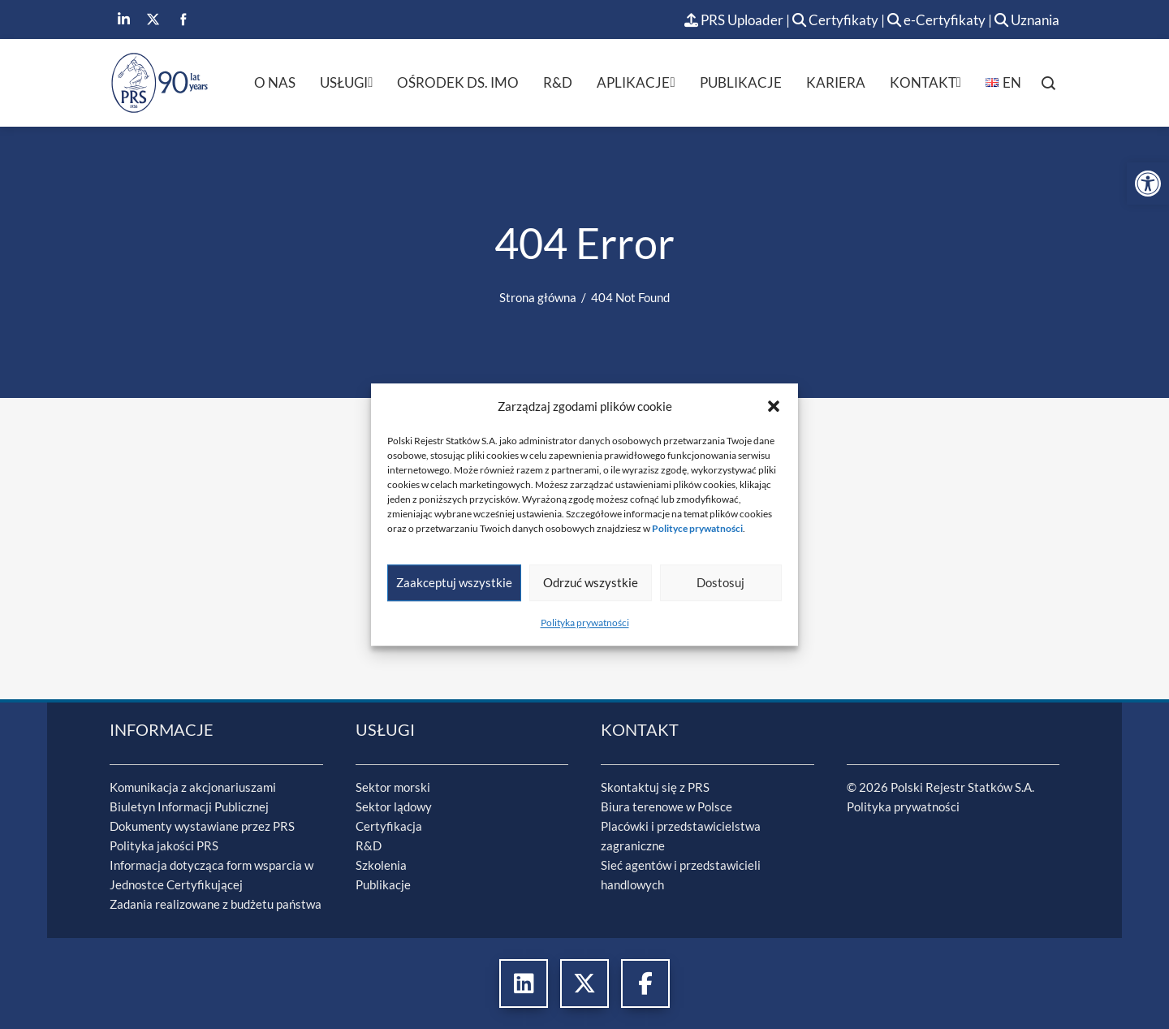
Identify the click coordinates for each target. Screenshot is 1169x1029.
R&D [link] (557, 82)
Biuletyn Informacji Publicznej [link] (189, 806)
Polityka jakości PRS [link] (164, 845)
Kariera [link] (835, 82)
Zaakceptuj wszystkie (454, 582)
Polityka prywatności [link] (585, 622)
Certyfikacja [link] (389, 826)
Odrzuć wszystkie (590, 582)
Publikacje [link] (741, 82)
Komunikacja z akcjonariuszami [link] (193, 787)
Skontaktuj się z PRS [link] (655, 787)
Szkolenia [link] (381, 865)
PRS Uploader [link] (733, 19)
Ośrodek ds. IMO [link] (458, 82)
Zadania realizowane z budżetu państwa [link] (215, 904)
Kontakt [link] (925, 82)
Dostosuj (720, 582)
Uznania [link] (1026, 19)
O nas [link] (274, 82)
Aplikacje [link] (636, 82)
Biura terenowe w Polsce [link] (666, 806)
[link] (1148, 183)
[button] (774, 406)
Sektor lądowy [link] (394, 806)
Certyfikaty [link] (836, 19)
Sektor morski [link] (393, 787)
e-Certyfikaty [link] (936, 19)
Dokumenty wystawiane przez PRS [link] (202, 826)
